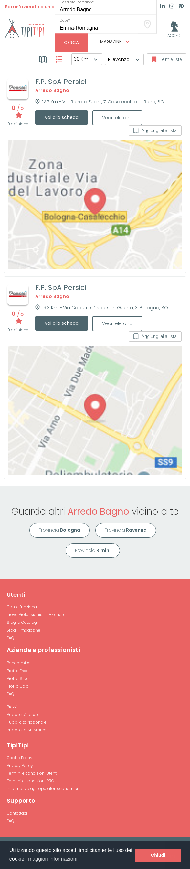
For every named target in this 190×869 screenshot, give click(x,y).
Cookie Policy (19, 757)
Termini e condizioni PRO (30, 781)
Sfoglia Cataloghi (23, 622)
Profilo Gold (18, 686)
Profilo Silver (18, 678)
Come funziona (22, 607)
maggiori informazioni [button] (52, 859)
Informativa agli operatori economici (42, 788)
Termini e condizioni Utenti (32, 773)
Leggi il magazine (23, 630)
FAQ (10, 638)
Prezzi (12, 707)
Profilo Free (17, 670)
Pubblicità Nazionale (27, 722)
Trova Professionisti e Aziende (35, 614)
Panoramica (19, 663)
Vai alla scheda (62, 117)
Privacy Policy (20, 765)
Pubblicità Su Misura (27, 730)
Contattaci (17, 813)
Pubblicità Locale (23, 714)
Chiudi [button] (158, 855)
